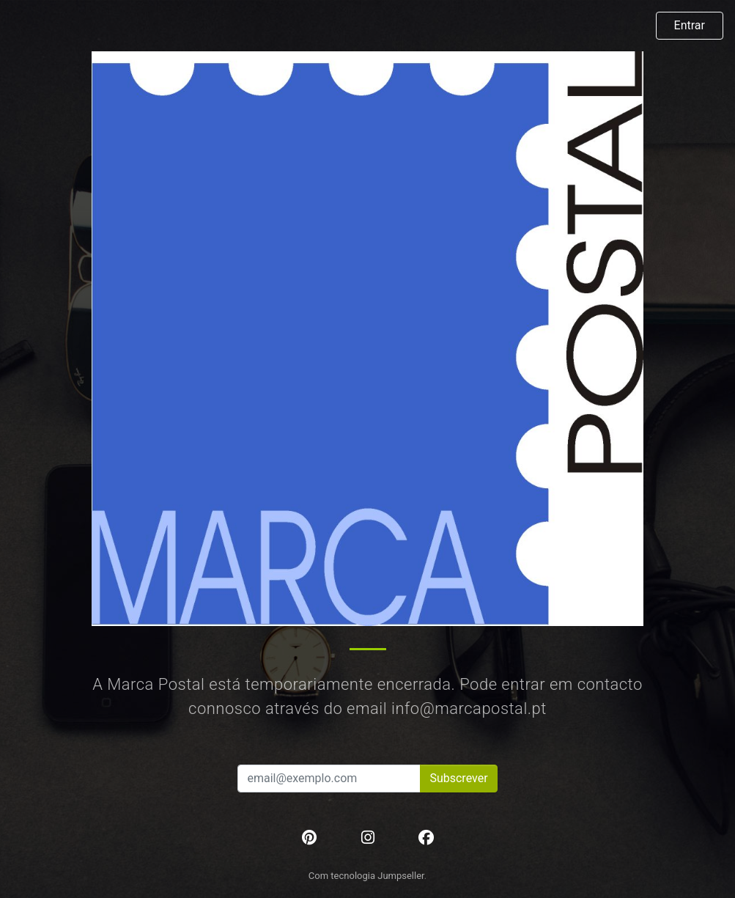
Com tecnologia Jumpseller (366, 875)
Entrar (689, 25)
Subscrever (458, 778)
